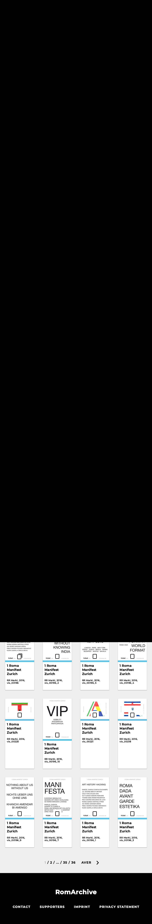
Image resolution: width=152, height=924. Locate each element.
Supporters (52, 907)
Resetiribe (124, 18)
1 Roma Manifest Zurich (89, 550)
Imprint (82, 907)
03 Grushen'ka (94, 370)
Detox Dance (130, 50)
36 (73, 862)
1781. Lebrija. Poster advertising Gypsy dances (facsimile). (55, 554)
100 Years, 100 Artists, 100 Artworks (55, 471)
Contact (21, 907)
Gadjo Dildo (16, 131)
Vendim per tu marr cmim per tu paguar (19, 294)
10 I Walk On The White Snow (92, 453)
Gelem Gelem (55, 133)
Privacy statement (119, 907)
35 (65, 862)
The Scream (129, 220)
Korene (88, 210)
